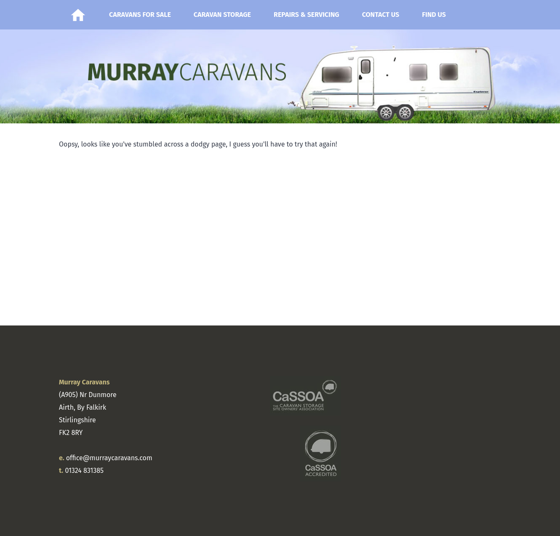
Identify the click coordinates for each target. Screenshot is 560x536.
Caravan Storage (222, 15)
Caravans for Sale (140, 15)
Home (78, 14)
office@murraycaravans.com (109, 458)
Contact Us (381, 15)
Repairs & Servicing (306, 15)
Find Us (434, 15)
